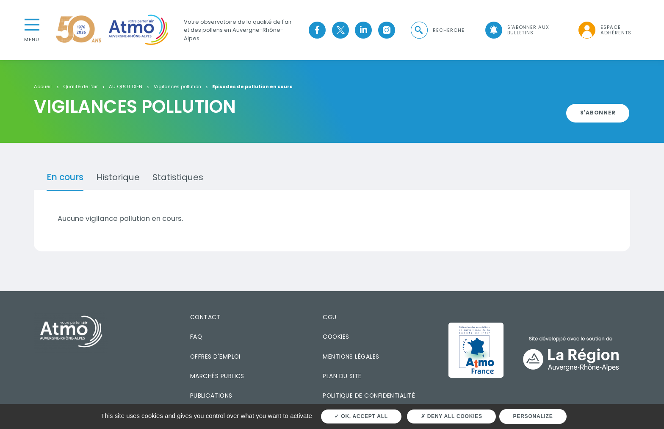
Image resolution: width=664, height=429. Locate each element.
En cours (65, 177)
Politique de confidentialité (369, 395)
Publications (211, 395)
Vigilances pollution (177, 87)
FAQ (196, 336)
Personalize (533, 416)
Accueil (43, 87)
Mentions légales (351, 356)
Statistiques (177, 177)
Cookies (336, 336)
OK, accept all (361, 416)
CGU (329, 317)
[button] (437, 30)
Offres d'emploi (215, 356)
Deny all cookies (451, 416)
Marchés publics (217, 376)
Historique (118, 177)
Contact (205, 317)
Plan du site (342, 376)
